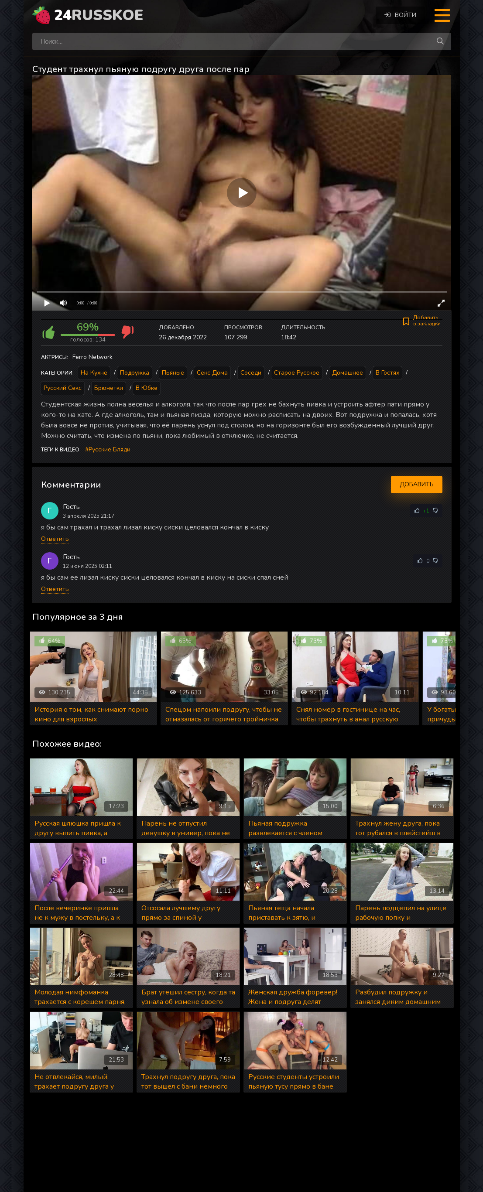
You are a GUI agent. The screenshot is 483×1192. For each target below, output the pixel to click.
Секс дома (212, 373)
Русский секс (63, 388)
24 (98, 15)
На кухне (94, 373)
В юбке (147, 388)
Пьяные (173, 373)
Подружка (134, 373)
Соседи (250, 373)
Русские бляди (109, 449)
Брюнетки (108, 388)
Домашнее (347, 373)
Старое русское (296, 373)
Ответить (55, 539)
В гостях (387, 373)
